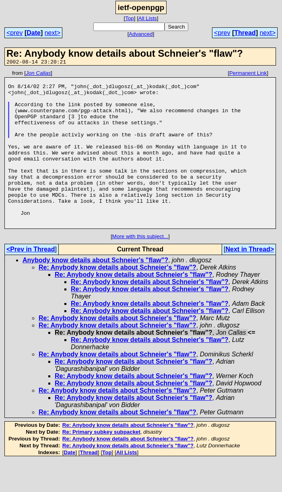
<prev (14, 32)
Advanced (140, 34)
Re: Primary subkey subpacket (101, 463)
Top (129, 18)
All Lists (147, 18)
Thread (244, 32)
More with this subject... (140, 268)
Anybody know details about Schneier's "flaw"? (95, 291)
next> (53, 32)
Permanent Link (248, 74)
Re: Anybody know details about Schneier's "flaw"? (117, 298)
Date (34, 32)
